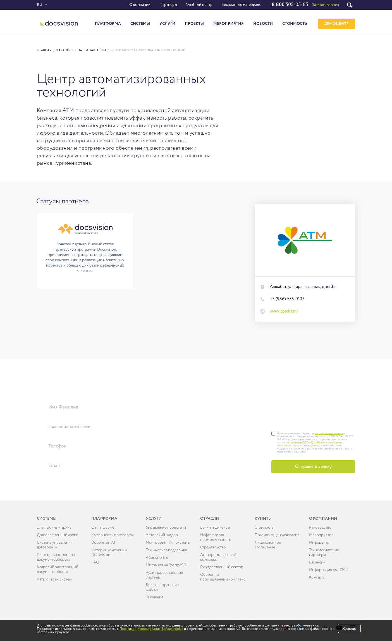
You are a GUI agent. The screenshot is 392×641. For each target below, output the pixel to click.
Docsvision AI (103, 543)
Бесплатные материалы (241, 5)
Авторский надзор (162, 535)
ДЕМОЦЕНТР (336, 24)
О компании (139, 5)
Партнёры (168, 5)
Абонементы (157, 558)
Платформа (108, 24)
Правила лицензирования (277, 535)
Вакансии (317, 562)
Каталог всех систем (54, 579)
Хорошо (349, 629)
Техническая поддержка (166, 550)
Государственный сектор (221, 567)
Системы (140, 24)
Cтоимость (264, 527)
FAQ (95, 562)
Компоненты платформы (112, 535)
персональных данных (329, 433)
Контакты (317, 577)
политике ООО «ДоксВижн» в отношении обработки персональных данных (310, 444)
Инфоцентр (319, 543)
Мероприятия (228, 24)
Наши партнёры (92, 50)
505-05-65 (290, 4)
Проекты (194, 24)
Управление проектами (166, 527)
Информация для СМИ (328, 570)
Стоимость (294, 24)
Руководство (320, 527)
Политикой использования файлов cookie (151, 629)
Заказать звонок (325, 5)
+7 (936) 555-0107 (287, 299)
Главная (44, 50)
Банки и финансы (215, 527)
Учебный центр (199, 5)
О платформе (102, 527)
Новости (263, 24)
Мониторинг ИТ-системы (168, 543)
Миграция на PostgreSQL (167, 565)
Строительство (213, 547)
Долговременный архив (57, 535)
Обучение (154, 597)
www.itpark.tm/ (284, 311)
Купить (263, 519)
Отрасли (209, 519)
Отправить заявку (313, 466)
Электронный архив (54, 527)
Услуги (167, 24)
